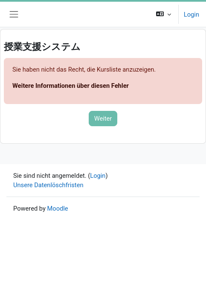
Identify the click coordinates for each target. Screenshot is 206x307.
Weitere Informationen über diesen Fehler (70, 86)
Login (191, 14)
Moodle (57, 208)
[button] (164, 14)
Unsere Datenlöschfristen (48, 185)
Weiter (103, 118)
